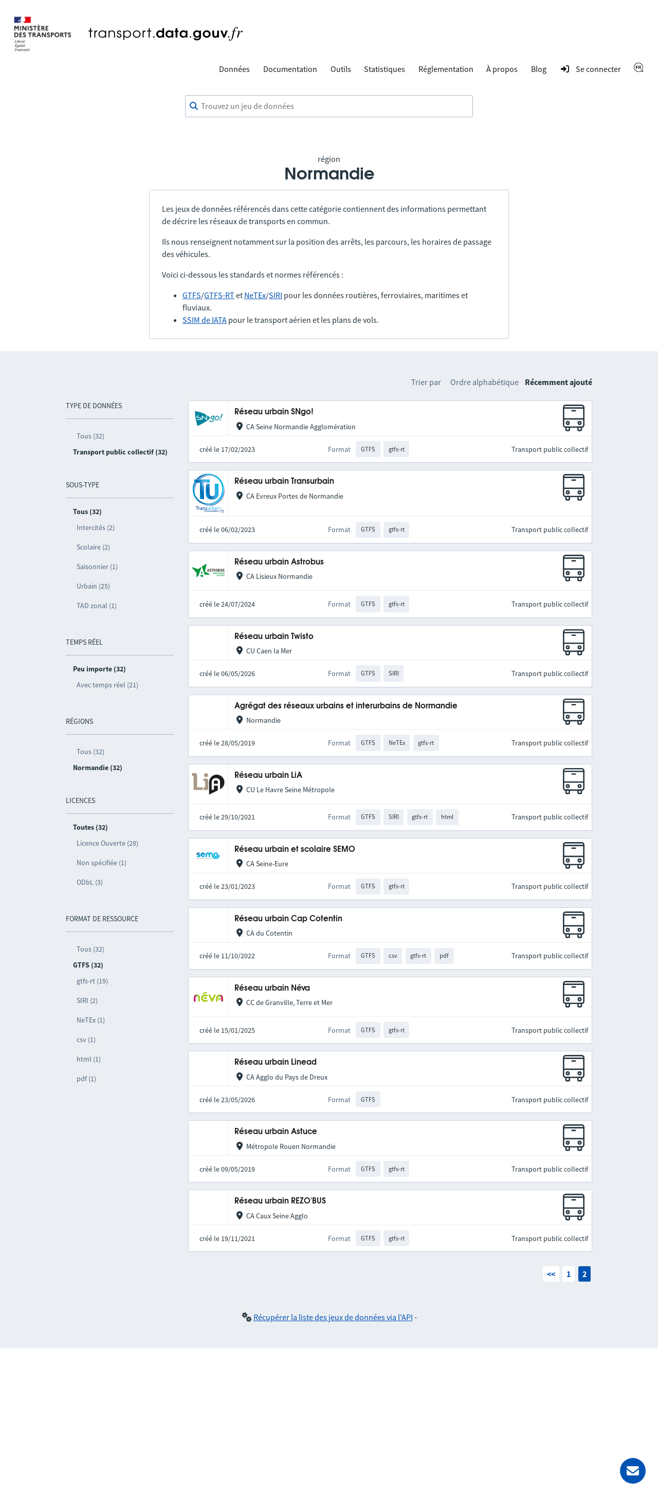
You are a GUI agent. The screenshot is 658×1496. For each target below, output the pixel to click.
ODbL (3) (90, 882)
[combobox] (329, 106)
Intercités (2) (96, 527)
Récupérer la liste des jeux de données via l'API (333, 1317)
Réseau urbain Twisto (274, 637)
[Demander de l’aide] (633, 1471)
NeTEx (255, 295)
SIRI (275, 295)
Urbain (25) (93, 586)
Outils (341, 69)
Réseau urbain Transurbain (284, 481)
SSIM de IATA (204, 320)
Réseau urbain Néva (272, 988)
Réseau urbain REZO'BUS (280, 1201)
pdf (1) (86, 1078)
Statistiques (384, 69)
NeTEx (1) (91, 1020)
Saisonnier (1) (97, 566)
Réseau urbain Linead (275, 1062)
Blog (538, 69)
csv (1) (86, 1039)
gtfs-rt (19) (92, 981)
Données (234, 69)
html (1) (89, 1059)
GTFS (191, 295)
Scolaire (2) (93, 547)
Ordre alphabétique (484, 382)
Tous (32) (90, 436)
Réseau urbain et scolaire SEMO (294, 849)
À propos (502, 69)
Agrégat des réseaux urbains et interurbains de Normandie (346, 706)
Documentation (290, 69)
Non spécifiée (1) (101, 862)
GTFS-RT (219, 295)
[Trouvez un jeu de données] (329, 106)
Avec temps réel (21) (107, 684)
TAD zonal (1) (97, 605)
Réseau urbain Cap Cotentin (288, 919)
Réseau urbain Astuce (275, 1132)
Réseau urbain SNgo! (274, 412)
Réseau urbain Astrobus (279, 562)
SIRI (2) (87, 1000)
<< (551, 1274)
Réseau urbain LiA (268, 775)
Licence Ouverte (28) (107, 843)
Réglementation (445, 69)
